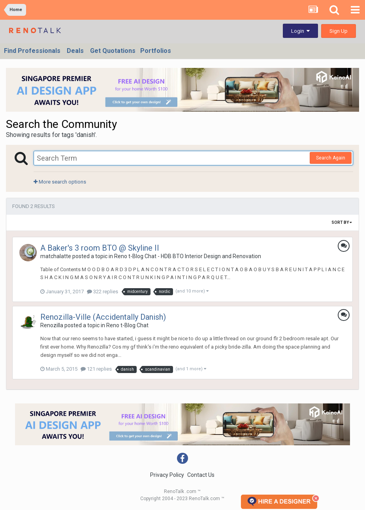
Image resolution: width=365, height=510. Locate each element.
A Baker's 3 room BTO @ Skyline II (99, 248)
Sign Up (338, 31)
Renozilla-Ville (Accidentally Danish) (103, 317)
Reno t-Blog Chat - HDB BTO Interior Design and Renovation (187, 256)
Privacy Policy (167, 475)
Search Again (330, 158)
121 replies (96, 369)
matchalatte (55, 256)
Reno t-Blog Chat (127, 325)
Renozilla (51, 325)
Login (300, 31)
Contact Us (200, 475)
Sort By (341, 222)
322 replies (102, 291)
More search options (60, 182)
